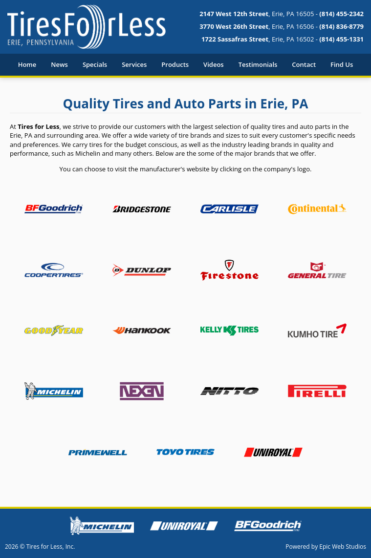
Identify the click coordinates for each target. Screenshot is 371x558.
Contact (304, 64)
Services (134, 64)
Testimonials (258, 64)
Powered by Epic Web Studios (325, 546)
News (59, 64)
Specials (95, 64)
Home (27, 64)
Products (175, 64)
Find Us (341, 64)
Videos (213, 64)
